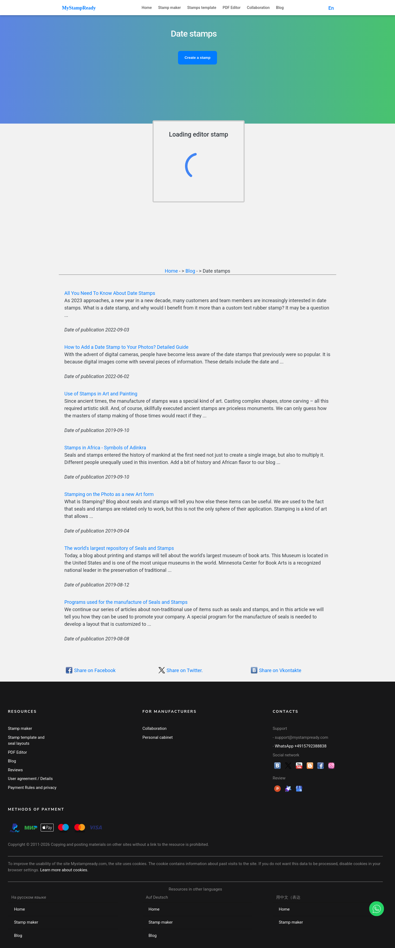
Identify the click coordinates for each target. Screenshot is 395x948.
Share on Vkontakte (280, 670)
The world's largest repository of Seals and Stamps (119, 548)
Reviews (15, 770)
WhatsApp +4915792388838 (300, 746)
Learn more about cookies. (64, 870)
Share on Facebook (94, 670)
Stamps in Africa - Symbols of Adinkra (105, 447)
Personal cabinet (158, 737)
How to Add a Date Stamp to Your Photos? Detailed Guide (126, 347)
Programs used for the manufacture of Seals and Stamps (125, 602)
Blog (280, 7)
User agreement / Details (30, 778)
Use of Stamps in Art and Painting (100, 393)
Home (147, 7)
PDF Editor (232, 7)
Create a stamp (197, 58)
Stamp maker (169, 7)
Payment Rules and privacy (32, 787)
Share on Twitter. (185, 670)
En (331, 8)
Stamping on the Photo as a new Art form (109, 494)
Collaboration (258, 7)
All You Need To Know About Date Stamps (109, 293)
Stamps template (201, 7)
